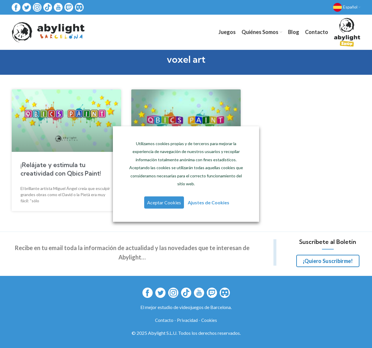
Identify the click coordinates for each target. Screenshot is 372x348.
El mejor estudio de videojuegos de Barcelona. (186, 307)
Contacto (164, 320)
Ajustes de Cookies (208, 202)
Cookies (209, 320)
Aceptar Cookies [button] (164, 202)
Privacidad (187, 320)
